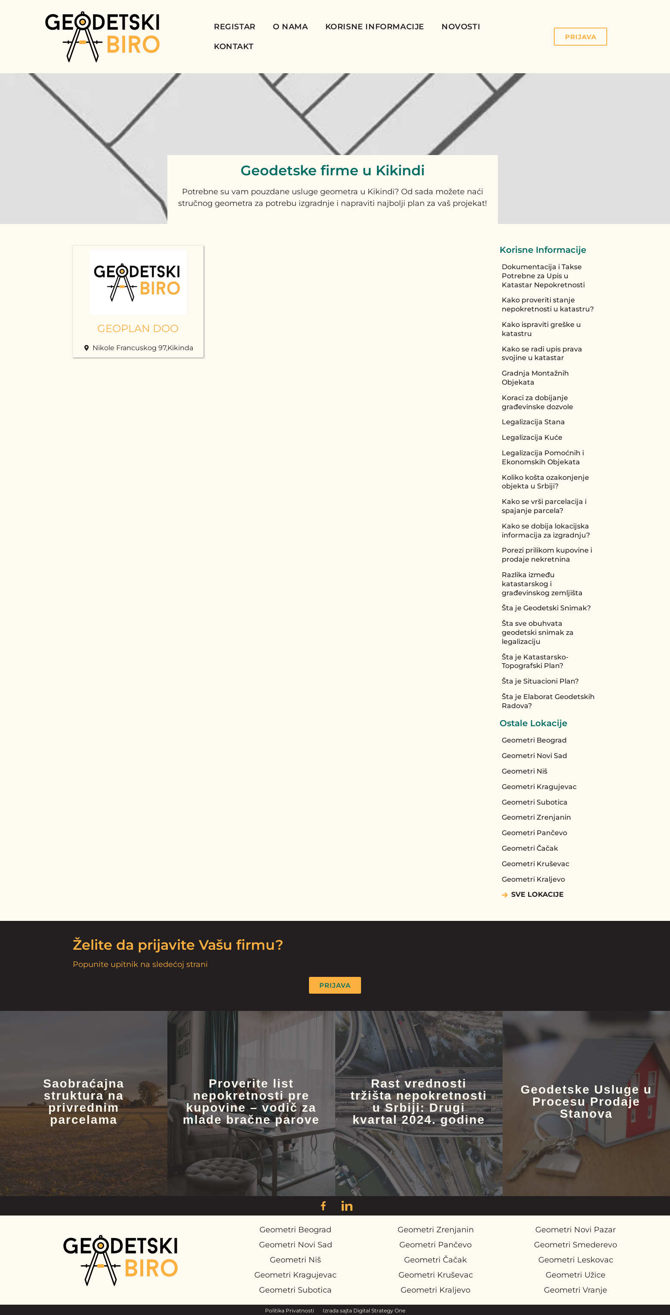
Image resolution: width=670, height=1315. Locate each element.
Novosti (461, 26)
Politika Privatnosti (289, 1310)
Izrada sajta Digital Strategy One (364, 1310)
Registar (235, 26)
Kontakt (233, 46)
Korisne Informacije (374, 26)
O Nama (290, 26)
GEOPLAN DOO (138, 328)
